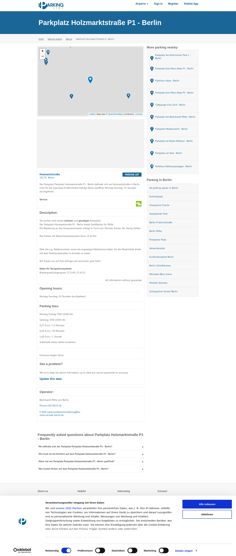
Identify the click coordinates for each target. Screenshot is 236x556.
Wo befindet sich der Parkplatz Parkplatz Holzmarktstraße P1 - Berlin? (75, 446)
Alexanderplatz (157, 248)
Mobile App (191, 4)
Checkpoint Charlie (159, 205)
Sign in (158, 4)
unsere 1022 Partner (69, 506)
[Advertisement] (90, 144)
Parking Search (55, 39)
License (138, 114)
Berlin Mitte (155, 231)
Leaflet (92, 114)
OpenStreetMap (115, 114)
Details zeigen (183, 549)
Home (41, 39)
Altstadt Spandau (158, 282)
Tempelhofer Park (158, 213)
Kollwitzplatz (156, 196)
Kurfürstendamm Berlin (161, 256)
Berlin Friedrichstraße (160, 222)
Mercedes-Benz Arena (160, 274)
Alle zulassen (207, 502)
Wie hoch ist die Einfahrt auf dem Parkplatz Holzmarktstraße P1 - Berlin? (77, 453)
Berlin (69, 39)
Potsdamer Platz (157, 239)
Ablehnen (207, 512)
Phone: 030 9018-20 (51, 405)
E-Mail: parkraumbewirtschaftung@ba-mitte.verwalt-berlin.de (60, 413)
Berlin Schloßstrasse (160, 265)
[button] (90, 80)
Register (173, 4)
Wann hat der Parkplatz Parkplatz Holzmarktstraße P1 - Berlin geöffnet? (76, 461)
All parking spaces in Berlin (163, 187)
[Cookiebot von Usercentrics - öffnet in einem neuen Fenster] (22, 549)
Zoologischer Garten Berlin (163, 291)
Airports (141, 4)
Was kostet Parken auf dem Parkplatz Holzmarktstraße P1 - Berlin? (73, 468)
